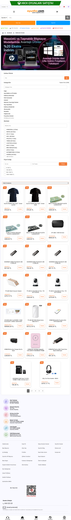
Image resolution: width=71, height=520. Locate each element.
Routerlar (6, 111)
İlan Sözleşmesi (6, 469)
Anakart (6, 100)
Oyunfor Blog (41, 448)
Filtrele (63, 164)
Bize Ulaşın (5, 460)
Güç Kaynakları (8, 104)
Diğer (5, 91)
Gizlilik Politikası (6, 477)
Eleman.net (58, 448)
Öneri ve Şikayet (42, 460)
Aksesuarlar (7, 109)
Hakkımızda (5, 444)
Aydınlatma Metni (6, 481)
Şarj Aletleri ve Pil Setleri (10, 93)
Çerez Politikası (6, 473)
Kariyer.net (57, 452)
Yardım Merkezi (42, 464)
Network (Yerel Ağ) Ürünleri (11, 102)
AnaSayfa (9, 33)
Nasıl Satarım (41, 456)
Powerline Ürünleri (8, 116)
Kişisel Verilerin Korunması (9, 464)
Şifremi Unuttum (26, 456)
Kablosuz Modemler (9, 107)
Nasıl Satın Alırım (42, 452)
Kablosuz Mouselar (9, 95)
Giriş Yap (24, 448)
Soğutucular (7, 113)
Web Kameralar (8, 98)
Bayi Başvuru (5, 448)
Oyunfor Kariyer (59, 444)
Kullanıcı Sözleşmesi (27, 460)
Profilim (24, 452)
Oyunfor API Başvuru (7, 456)
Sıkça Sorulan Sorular (43, 444)
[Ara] (67, 17)
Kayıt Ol (24, 444)
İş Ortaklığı (5, 452)
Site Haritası (25, 464)
